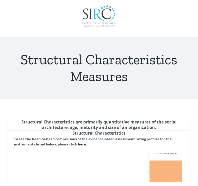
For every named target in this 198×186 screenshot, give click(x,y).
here (82, 144)
